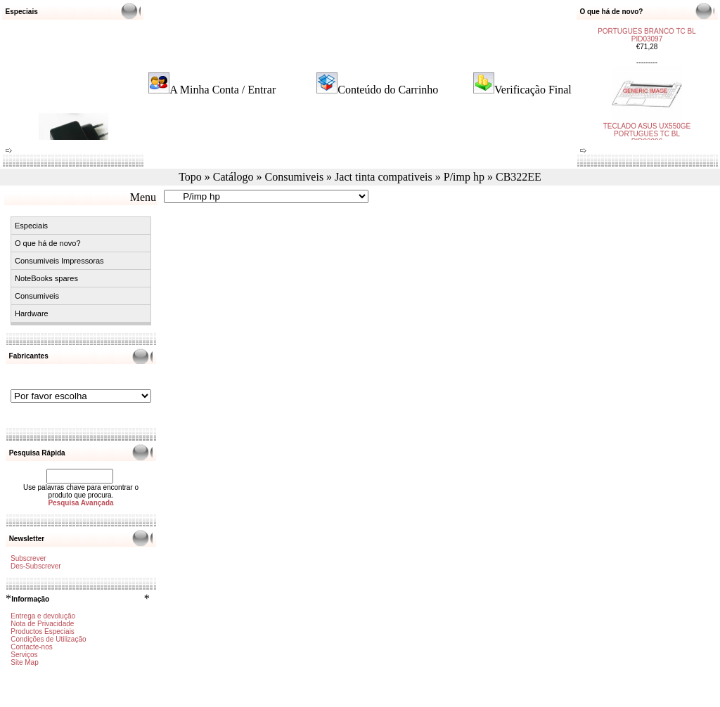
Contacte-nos (31, 647)
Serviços (24, 655)
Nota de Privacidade (42, 624)
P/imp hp (464, 177)
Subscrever (28, 558)
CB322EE (518, 177)
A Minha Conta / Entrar (222, 90)
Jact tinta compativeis (383, 177)
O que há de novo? (48, 243)
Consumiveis (294, 177)
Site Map (24, 662)
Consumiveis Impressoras (59, 261)
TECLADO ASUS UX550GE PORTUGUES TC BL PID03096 (647, 128)
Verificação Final (533, 90)
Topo (190, 177)
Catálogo (233, 177)
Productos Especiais (43, 631)
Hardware (32, 313)
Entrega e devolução (43, 616)
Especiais (31, 225)
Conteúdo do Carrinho (388, 90)
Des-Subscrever (36, 566)
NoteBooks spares (46, 278)
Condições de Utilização (48, 639)
